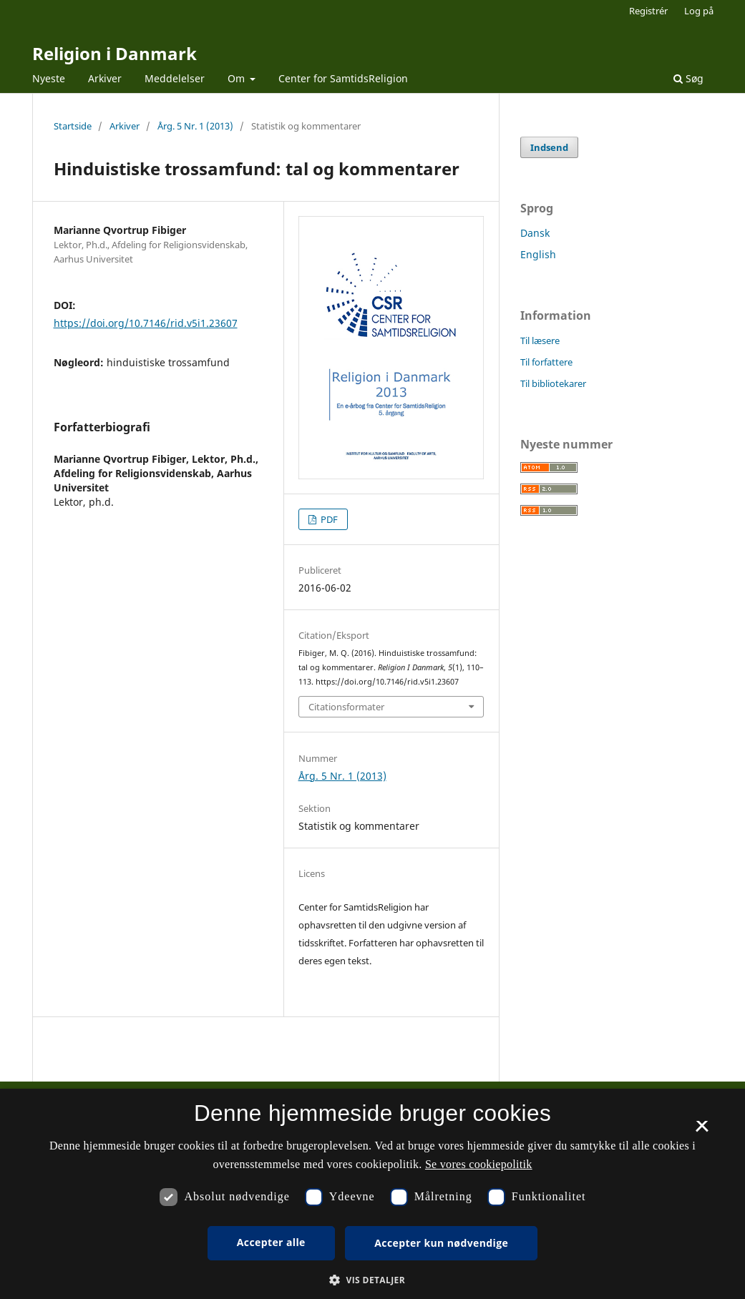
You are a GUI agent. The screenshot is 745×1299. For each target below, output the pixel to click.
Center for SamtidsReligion (343, 78)
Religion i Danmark (114, 53)
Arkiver (105, 78)
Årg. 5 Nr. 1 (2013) (195, 125)
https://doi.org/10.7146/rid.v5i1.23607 (146, 323)
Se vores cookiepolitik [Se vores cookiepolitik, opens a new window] (478, 1164)
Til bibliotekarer (553, 383)
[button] (372, 1280)
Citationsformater (346, 706)
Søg (688, 78)
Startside (73, 125)
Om (238, 78)
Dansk (535, 233)
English (538, 254)
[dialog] (372, 1194)
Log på (699, 10)
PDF (328, 519)
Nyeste (48, 78)
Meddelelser (175, 78)
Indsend (549, 147)
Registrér (648, 10)
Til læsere (540, 340)
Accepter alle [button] (271, 1242)
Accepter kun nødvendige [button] (441, 1243)
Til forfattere (546, 362)
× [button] (701, 1131)
